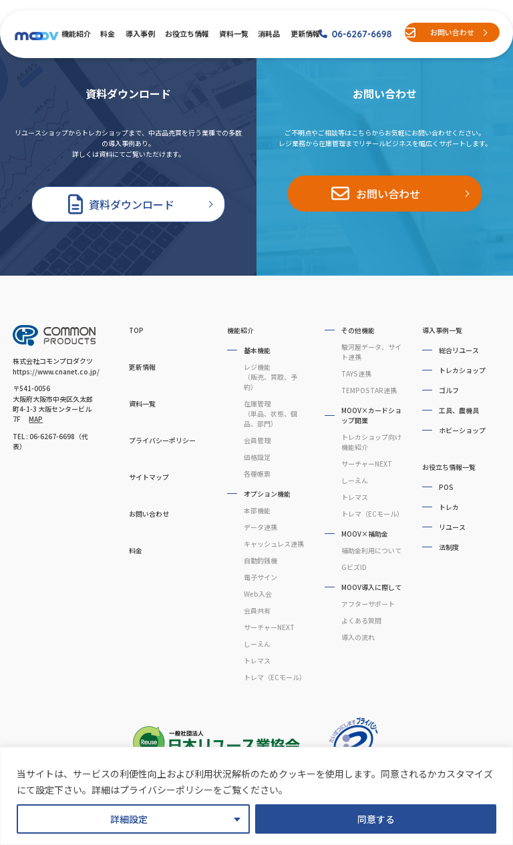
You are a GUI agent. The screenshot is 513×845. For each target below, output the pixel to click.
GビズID (354, 567)
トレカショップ (462, 370)
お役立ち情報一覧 (449, 467)
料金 (107, 33)
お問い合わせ (452, 32)
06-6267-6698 (362, 34)
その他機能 (358, 330)
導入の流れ (358, 637)
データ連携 (260, 527)
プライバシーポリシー (162, 440)
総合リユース (459, 350)
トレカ (449, 507)
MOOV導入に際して (371, 587)
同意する (376, 819)
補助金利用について (371, 550)
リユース (452, 527)
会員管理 (257, 440)
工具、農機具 (459, 410)
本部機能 (257, 510)
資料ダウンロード (131, 204)
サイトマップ (149, 477)
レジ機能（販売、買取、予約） (270, 377)
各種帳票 (257, 474)
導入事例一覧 (442, 330)
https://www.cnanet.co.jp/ (56, 371)
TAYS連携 (356, 373)
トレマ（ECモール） (274, 677)
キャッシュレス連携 (274, 544)
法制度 (449, 547)
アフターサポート (368, 604)
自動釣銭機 (260, 560)
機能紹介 (75, 33)
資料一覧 (233, 33)
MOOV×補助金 (364, 534)
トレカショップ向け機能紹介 (371, 442)
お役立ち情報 (186, 33)
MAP (36, 419)
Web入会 (258, 594)
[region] (256, 796)
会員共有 (257, 610)
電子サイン (260, 577)
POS (446, 487)
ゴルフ (449, 390)
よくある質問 (361, 620)
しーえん (257, 644)
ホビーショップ (462, 430)
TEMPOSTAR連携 (369, 390)
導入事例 (140, 33)
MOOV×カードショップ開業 (371, 415)
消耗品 (268, 33)
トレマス (257, 660)
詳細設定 (129, 819)
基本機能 (257, 350)
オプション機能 (267, 494)
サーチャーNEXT (269, 627)
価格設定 (257, 457)
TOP (136, 330)
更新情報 (305, 33)
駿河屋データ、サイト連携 (371, 352)
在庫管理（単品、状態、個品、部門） (270, 413)
